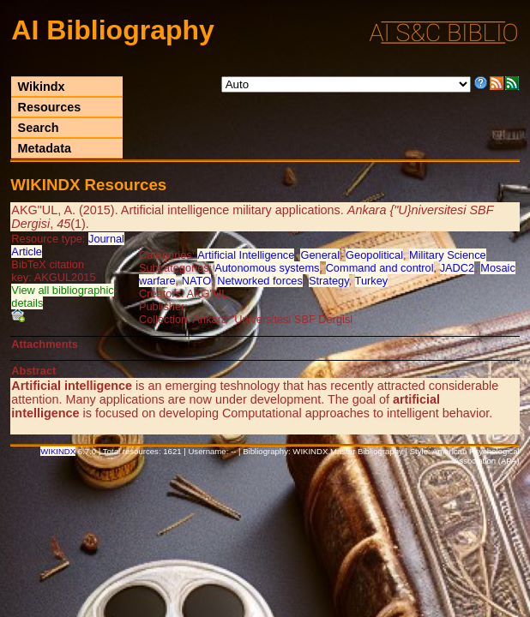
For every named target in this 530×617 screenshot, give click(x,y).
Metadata (44, 148)
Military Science (447, 255)
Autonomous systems (266, 267)
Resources (49, 107)
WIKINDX (57, 451)
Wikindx (41, 86)
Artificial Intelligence (245, 255)
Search (38, 128)
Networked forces (260, 280)
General (320, 255)
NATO (196, 280)
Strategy (329, 280)
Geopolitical (374, 255)
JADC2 (457, 267)
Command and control (380, 267)
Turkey (371, 280)
